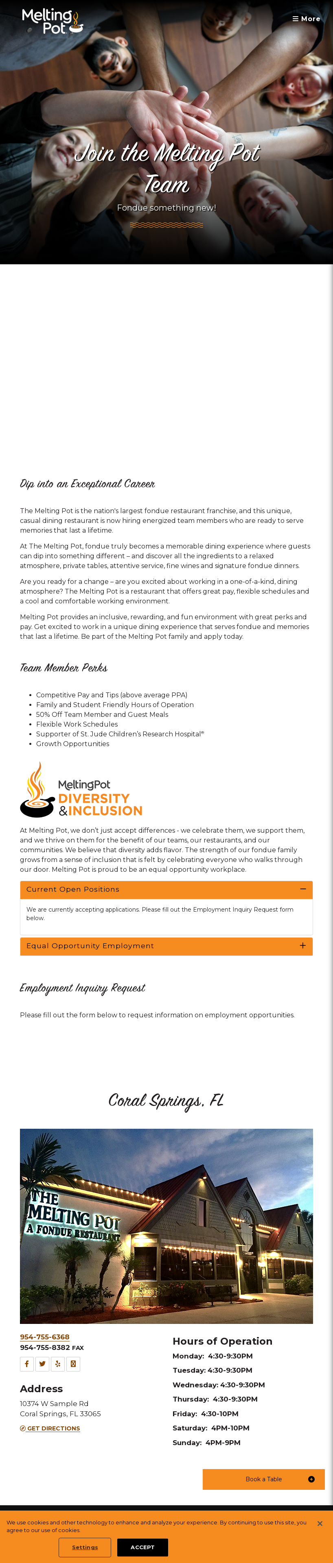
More (307, 19)
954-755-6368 (45, 1337)
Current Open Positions (73, 889)
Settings (85, 1547)
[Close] (320, 1524)
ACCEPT (143, 1547)
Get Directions (50, 1428)
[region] (166, 1537)
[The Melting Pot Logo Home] (52, 21)
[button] (264, 1479)
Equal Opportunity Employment (90, 945)
